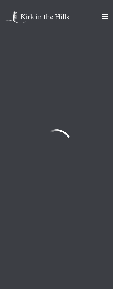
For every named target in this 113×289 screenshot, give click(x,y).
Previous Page (32, 98)
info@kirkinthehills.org (30, 160)
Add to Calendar (34, 78)
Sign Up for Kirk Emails (40, 242)
